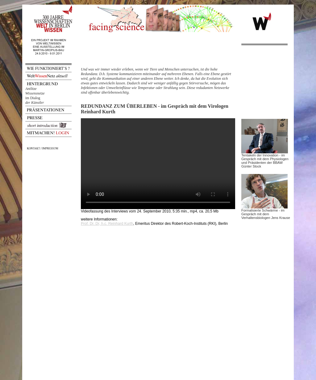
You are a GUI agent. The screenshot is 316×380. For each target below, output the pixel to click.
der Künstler (34, 102)
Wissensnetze (35, 93)
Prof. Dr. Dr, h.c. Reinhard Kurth (107, 223)
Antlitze (31, 89)
